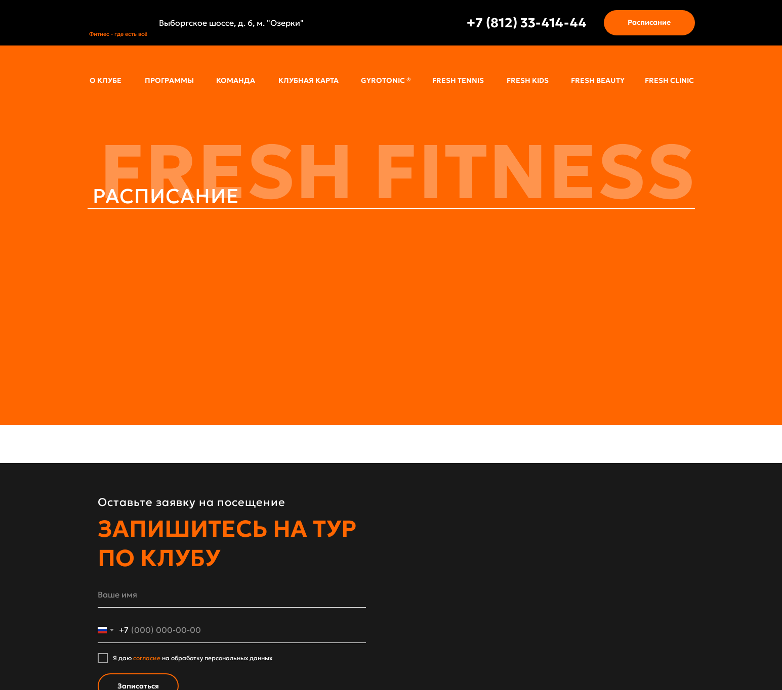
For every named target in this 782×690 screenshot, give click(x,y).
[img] (118, 17)
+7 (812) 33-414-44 (527, 23)
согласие (146, 658)
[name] (232, 595)
